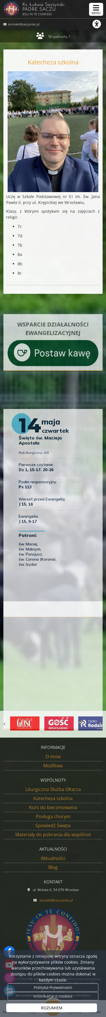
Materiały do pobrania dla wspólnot (53, 834)
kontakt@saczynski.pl (23, 24)
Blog (53, 867)
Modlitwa (53, 765)
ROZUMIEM (51, 1008)
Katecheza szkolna (53, 798)
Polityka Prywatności (53, 987)
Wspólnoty (57, 37)
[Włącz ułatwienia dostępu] (99, 24)
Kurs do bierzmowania (53, 807)
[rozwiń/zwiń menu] (96, 9)
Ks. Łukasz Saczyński (50, 8)
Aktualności (53, 858)
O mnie (53, 756)
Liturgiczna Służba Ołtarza (53, 789)
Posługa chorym (53, 816)
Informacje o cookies (53, 996)
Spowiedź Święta (53, 825)
